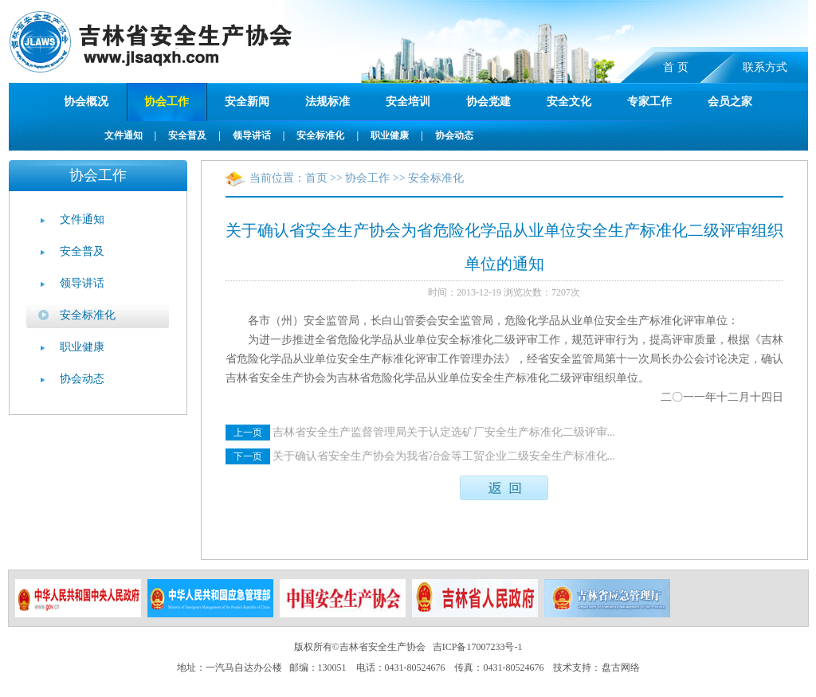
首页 (316, 178)
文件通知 (123, 135)
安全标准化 (320, 135)
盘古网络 (621, 667)
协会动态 (454, 135)
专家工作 (649, 102)
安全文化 (569, 102)
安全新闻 (247, 102)
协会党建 (488, 102)
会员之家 (730, 102)
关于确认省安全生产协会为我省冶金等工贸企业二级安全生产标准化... (444, 456)
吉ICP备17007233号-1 (478, 646)
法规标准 (327, 102)
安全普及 (187, 135)
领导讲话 (252, 135)
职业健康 (390, 135)
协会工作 (166, 102)
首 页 (675, 67)
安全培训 (408, 102)
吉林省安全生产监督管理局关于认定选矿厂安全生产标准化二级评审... (444, 432)
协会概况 (86, 102)
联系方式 (765, 67)
